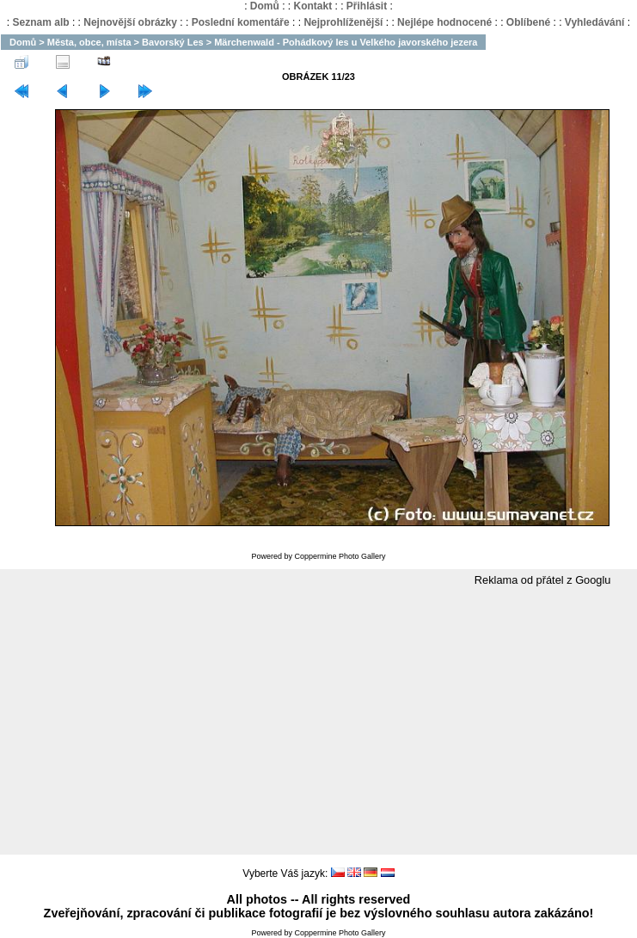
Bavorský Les (173, 42)
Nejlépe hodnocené (444, 22)
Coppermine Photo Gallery (339, 556)
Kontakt (312, 6)
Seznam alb (41, 22)
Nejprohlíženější (343, 22)
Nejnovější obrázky (130, 22)
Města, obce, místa (89, 42)
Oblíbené (528, 22)
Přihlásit (366, 6)
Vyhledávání (595, 22)
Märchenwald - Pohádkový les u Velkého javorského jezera (345, 42)
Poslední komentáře (241, 22)
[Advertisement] (319, 721)
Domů (264, 6)
